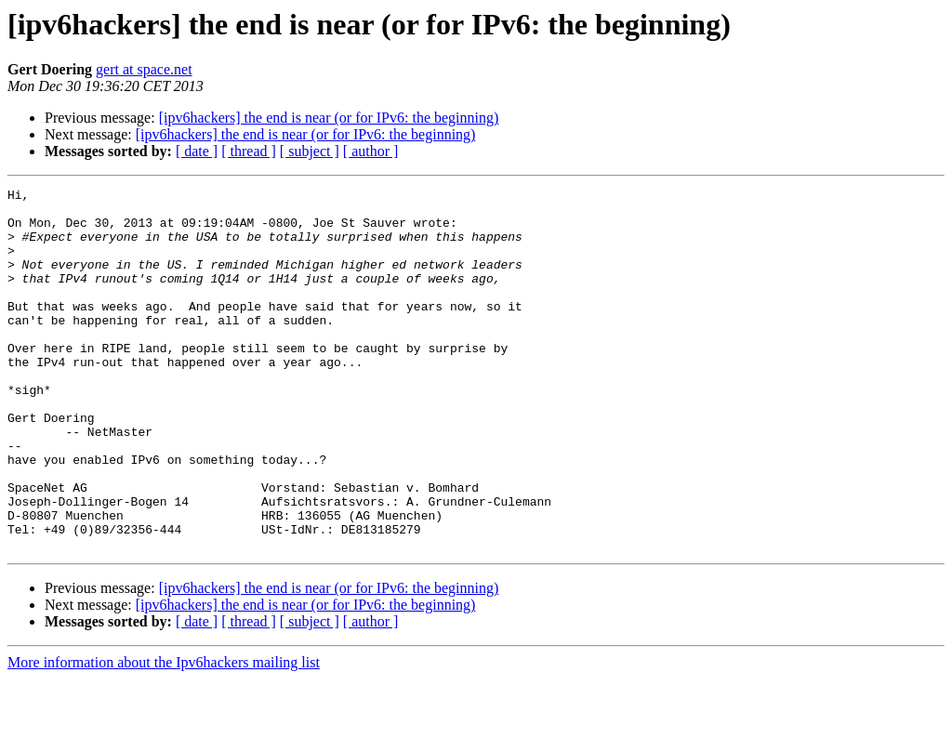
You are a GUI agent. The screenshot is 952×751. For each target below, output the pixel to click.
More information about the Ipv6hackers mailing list (163, 735)
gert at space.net (144, 69)
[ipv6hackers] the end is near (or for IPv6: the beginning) (329, 117)
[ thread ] (248, 151)
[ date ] (197, 151)
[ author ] (371, 151)
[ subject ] (309, 151)
